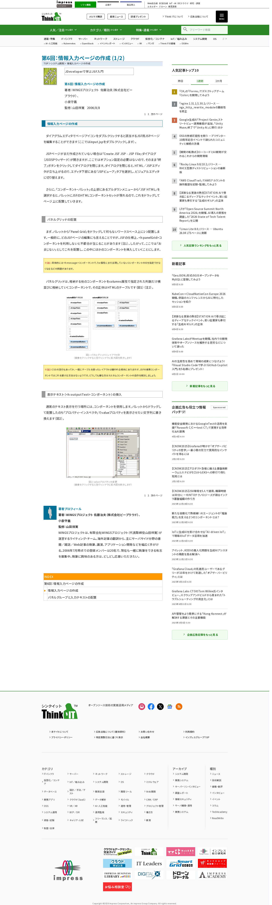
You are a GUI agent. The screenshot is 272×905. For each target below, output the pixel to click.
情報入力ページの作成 (63, 590)
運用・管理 (126, 805)
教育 (148, 820)
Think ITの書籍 (167, 43)
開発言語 (99, 791)
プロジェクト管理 (155, 805)
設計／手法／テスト (78, 791)
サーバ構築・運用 (183, 805)
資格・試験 (49, 820)
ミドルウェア (152, 781)
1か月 (218, 81)
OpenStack (87, 43)
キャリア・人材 (77, 820)
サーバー (83, 39)
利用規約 (190, 731)
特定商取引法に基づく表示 (109, 737)
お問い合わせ (147, 731)
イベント (216, 799)
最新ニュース (116, 16)
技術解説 (216, 780)
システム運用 (50, 812)
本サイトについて (59, 731)
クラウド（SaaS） (78, 799)
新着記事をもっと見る (200, 386)
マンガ (151, 43)
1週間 (199, 81)
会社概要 (145, 737)
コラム (215, 805)
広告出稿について (199, 16)
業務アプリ (49, 799)
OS (215, 39)
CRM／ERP (152, 799)
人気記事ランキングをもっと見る (200, 245)
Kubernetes (70, 43)
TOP (46, 63)
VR (140, 43)
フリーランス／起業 (103, 820)
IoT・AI (172, 3)
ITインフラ (66, 39)
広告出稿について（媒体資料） (111, 731)
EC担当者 (163, 3)
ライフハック (127, 820)
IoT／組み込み (179, 39)
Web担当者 (152, 3)
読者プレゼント (138, 16)
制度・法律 (49, 828)
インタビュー (127, 43)
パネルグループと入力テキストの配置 (72, 597)
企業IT (108, 5)
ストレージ (119, 39)
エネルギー (152, 7)
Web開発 (151, 791)
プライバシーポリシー (62, 737)
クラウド (135, 39)
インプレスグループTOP (197, 737)
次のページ (156, 113)
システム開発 (200, 39)
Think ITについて (174, 16)
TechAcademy (219, 811)
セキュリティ (127, 812)
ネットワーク (100, 39)
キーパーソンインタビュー (188, 786)
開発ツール (126, 791)
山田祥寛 (78, 107)
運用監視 (99, 812)
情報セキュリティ (183, 799)
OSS (46, 805)
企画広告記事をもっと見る (200, 634)
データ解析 (100, 799)
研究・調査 (195, 3)
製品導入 (131, 5)
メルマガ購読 (95, 16)
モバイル (125, 799)
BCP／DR (75, 812)
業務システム (181, 780)
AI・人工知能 (51, 43)
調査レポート (181, 792)
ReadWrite (217, 818)
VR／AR (74, 805)
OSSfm (185, 43)
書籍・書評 (217, 786)
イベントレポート (107, 43)
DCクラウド (183, 3)
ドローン (163, 7)
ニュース (216, 773)
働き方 (149, 812)
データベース (50, 791)
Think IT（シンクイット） (60, 16)
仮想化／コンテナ (155, 39)
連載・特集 (49, 39)
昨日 (180, 81)
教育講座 (172, 7)
